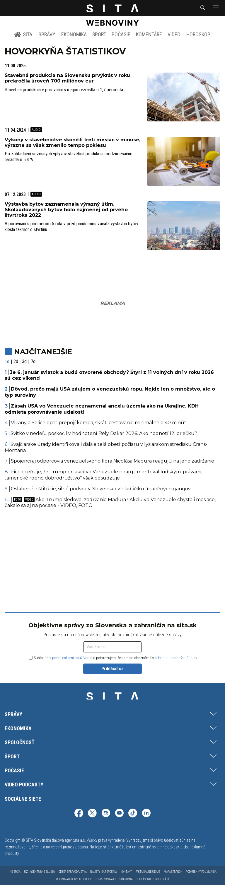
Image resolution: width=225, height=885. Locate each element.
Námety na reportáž (103, 871)
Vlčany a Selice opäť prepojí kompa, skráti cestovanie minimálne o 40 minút (98, 422)
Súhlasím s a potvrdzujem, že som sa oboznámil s (113, 658)
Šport (99, 34)
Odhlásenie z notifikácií (152, 879)
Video (174, 34)
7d (33, 361)
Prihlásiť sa (112, 668)
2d (15, 361)
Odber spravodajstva (72, 871)
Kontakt (126, 871)
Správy (46, 34)
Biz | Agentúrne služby (39, 871)
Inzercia (14, 871)
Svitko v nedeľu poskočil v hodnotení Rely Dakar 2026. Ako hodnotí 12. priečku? (104, 433)
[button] (215, 8)
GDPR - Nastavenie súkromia (113, 879)
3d (24, 361)
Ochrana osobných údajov (73, 879)
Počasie (121, 34)
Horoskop (198, 34)
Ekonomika (74, 34)
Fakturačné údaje (147, 871)
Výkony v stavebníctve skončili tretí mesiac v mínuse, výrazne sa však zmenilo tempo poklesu (72, 142)
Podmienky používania (201, 871)
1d (7, 361)
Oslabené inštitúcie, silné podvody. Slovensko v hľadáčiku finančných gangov (101, 489)
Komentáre (149, 34)
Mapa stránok (173, 871)
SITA (23, 34)
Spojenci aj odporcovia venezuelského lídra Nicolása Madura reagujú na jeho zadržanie (112, 461)
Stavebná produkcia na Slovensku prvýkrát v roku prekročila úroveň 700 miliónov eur (67, 78)
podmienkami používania (72, 658)
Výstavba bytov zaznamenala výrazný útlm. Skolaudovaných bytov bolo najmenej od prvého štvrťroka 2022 (66, 209)
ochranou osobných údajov (176, 658)
